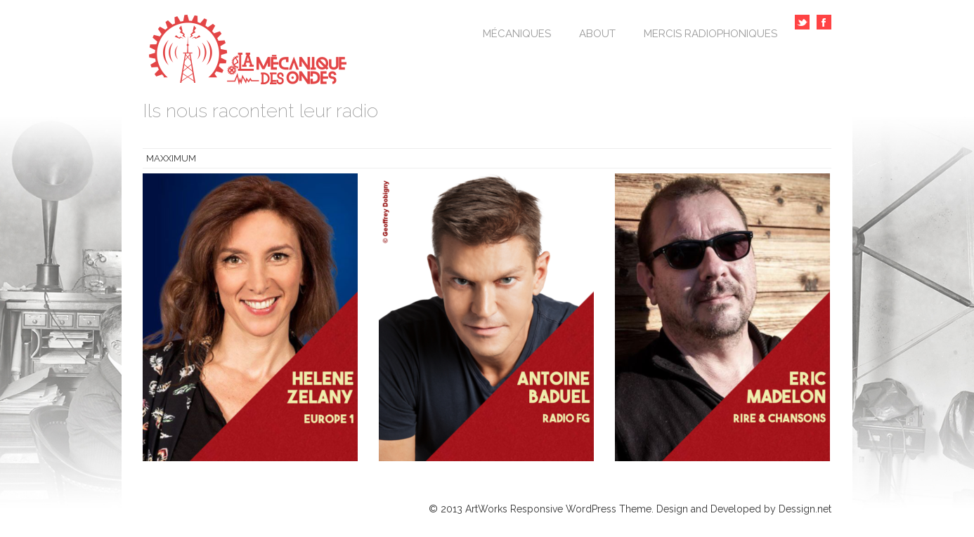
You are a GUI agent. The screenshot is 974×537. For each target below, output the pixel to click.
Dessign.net (805, 509)
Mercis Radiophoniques (710, 33)
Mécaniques (517, 33)
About (597, 33)
